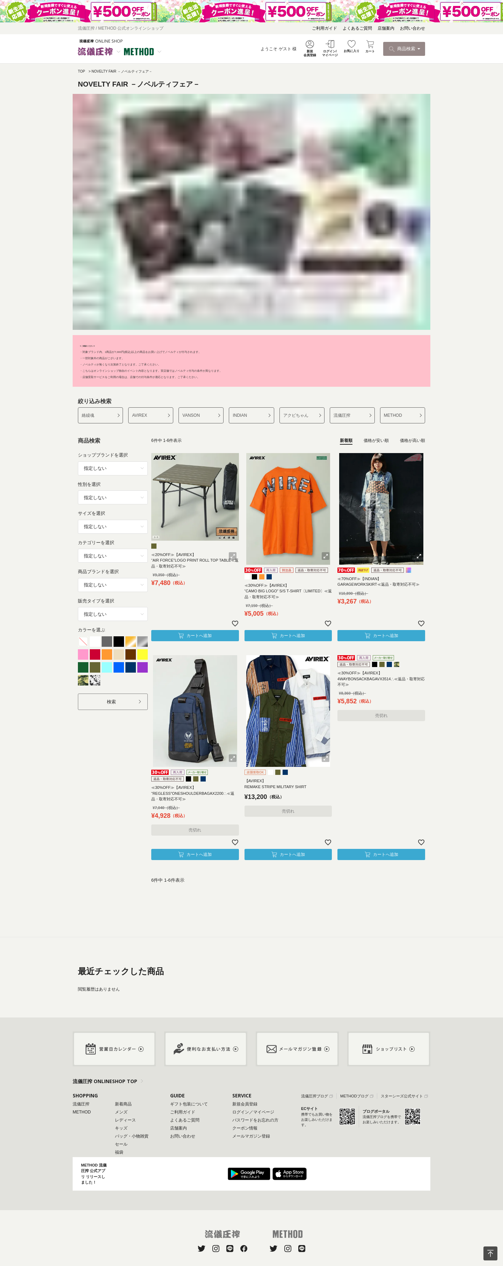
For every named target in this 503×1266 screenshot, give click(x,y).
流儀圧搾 (342, 415)
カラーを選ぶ (91, 629)
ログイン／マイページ (253, 1112)
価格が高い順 (412, 440)
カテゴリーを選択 (96, 542)
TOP (81, 71)
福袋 (119, 1152)
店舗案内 (386, 28)
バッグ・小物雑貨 (131, 1136)
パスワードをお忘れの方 (255, 1120)
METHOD (393, 415)
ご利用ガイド (324, 28)
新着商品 (123, 1104)
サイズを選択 (91, 513)
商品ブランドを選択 (98, 571)
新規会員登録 (244, 1104)
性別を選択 (89, 484)
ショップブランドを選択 (103, 455)
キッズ (121, 1128)
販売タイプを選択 (96, 601)
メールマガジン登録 (251, 1136)
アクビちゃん (295, 415)
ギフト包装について (189, 1104)
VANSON (191, 415)
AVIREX (139, 415)
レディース (125, 1120)
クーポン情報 (244, 1128)
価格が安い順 (376, 440)
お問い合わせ (412, 28)
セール (121, 1144)
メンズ (121, 1112)
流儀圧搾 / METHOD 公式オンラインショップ (120, 28)
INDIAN (240, 415)
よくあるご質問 (357, 28)
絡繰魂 (88, 415)
